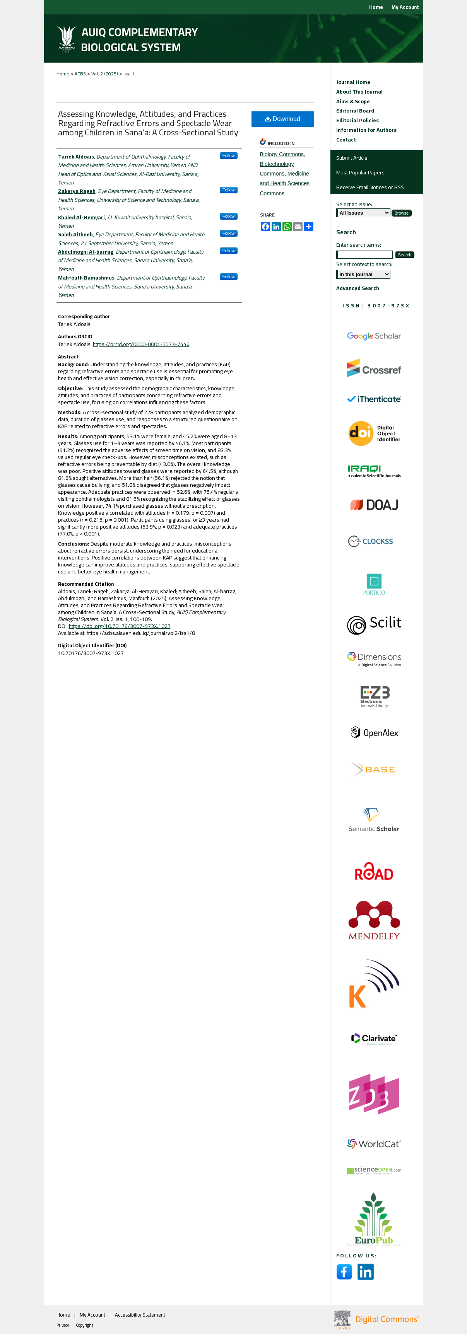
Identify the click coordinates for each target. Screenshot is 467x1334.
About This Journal (359, 92)
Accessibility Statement (140, 1314)
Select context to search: (364, 264)
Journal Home (353, 82)
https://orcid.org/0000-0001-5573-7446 (141, 344)
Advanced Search (357, 288)
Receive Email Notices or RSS (370, 187)
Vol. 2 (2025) (104, 73)
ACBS (80, 73)
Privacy (63, 1325)
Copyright (84, 1325)
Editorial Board (355, 110)
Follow (228, 155)
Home (62, 73)
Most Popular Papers (360, 172)
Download (282, 119)
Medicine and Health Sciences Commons (285, 183)
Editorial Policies (357, 120)
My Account (93, 1314)
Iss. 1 (128, 73)
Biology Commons (282, 154)
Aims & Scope (353, 101)
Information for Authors (366, 130)
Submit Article (352, 158)
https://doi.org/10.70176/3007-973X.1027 (120, 626)
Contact (346, 139)
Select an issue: (354, 204)
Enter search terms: (358, 245)
